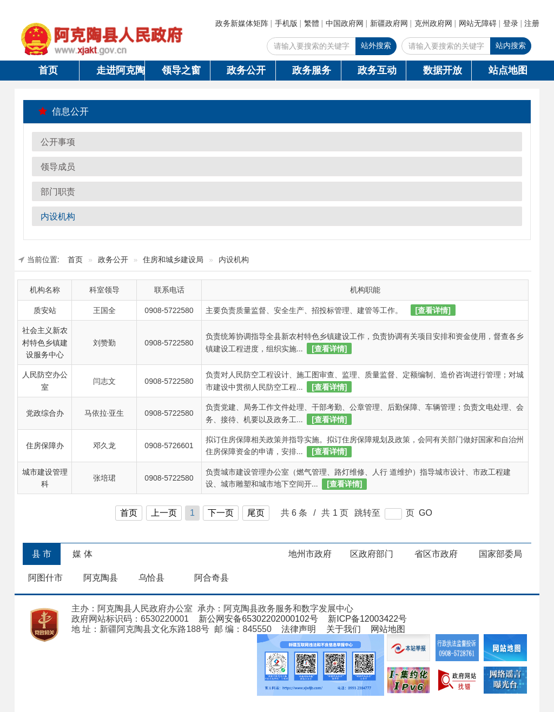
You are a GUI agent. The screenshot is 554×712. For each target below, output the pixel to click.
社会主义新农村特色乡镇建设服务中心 (45, 342)
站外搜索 (376, 45)
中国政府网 (345, 23)
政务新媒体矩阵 (241, 23)
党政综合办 (45, 413)
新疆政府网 (389, 23)
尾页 (256, 512)
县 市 (41, 553)
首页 (48, 70)
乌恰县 (151, 577)
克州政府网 (433, 23)
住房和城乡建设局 (173, 260)
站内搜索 (511, 45)
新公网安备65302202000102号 (258, 618)
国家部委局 (500, 553)
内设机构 (58, 216)
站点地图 (508, 70)
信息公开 (63, 112)
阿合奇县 (211, 577)
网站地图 (388, 629)
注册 (531, 23)
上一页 (164, 512)
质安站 (45, 310)
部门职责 (58, 191)
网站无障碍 (478, 23)
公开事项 (58, 142)
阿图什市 (45, 577)
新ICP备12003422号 (367, 618)
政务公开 (246, 70)
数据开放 (442, 70)
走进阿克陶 (120, 70)
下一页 (221, 512)
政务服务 (311, 70)
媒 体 (82, 553)
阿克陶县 (100, 577)
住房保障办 (45, 445)
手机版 (286, 23)
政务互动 (377, 70)
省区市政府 (436, 553)
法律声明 (298, 629)
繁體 (311, 23)
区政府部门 (371, 553)
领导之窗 (181, 70)
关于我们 (343, 629)
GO (425, 512)
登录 (510, 23)
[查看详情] (433, 310)
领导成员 (58, 166)
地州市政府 (310, 553)
